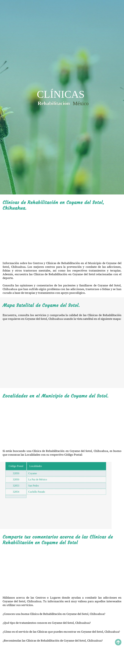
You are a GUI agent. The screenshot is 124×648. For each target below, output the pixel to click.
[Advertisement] (62, 236)
